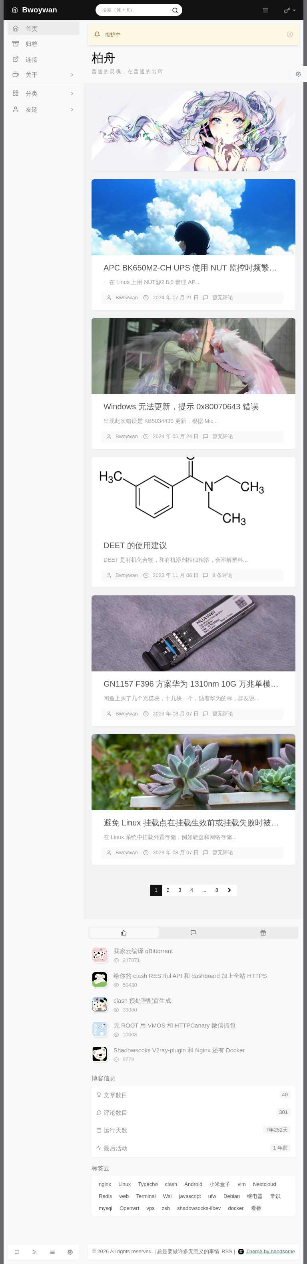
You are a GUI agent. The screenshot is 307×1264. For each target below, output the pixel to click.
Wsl (167, 1196)
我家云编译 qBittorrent (143, 950)
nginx (105, 1184)
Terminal (145, 1196)
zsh (166, 1208)
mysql (105, 1208)
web (124, 1196)
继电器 (255, 1196)
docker (236, 1208)
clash (171, 1184)
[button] (107, 131)
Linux (124, 1184)
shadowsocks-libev (199, 1208)
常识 (275, 1196)
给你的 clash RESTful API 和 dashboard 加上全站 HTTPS (190, 975)
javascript (190, 1196)
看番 (256, 1208)
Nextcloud (264, 1184)
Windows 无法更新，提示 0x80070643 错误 (181, 406)
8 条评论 (222, 575)
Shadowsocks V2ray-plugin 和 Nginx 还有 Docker (179, 1050)
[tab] (124, 933)
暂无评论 (222, 297)
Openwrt (129, 1208)
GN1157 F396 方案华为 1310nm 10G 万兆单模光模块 (199, 683)
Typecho (148, 1184)
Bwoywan (127, 297)
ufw (212, 1196)
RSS (226, 1251)
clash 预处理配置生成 (142, 1000)
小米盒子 (219, 1184)
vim (242, 1184)
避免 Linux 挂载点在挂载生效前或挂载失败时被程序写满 (203, 822)
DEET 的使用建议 (135, 545)
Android (193, 1184)
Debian (231, 1196)
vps (150, 1208)
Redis (105, 1196)
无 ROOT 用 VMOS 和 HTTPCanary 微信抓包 (174, 1025)
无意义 (196, 1251)
